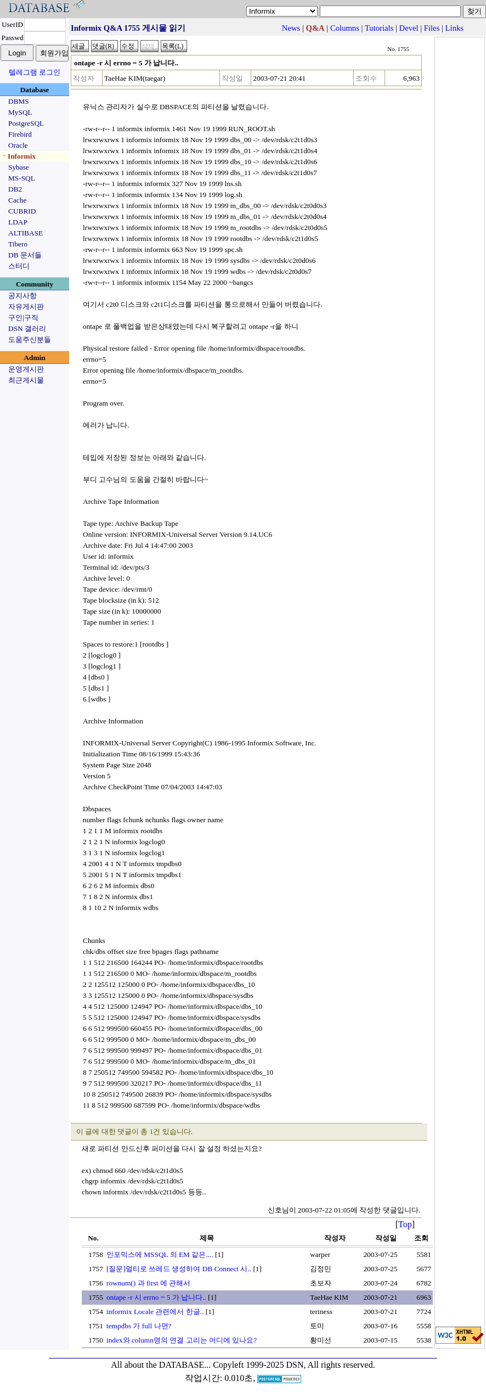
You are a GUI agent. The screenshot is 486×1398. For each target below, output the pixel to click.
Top (405, 1224)
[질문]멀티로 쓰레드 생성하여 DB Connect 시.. (178, 1269)
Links (454, 28)
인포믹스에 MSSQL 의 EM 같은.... (159, 1254)
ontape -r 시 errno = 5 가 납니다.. (156, 1297)
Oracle (18, 145)
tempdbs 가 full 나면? (139, 1326)
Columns (344, 28)
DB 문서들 (25, 255)
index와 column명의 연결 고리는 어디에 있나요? (181, 1340)
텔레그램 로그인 (34, 72)
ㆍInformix (18, 156)
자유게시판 (26, 306)
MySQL (20, 112)
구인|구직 (23, 317)
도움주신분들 (29, 339)
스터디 (19, 266)
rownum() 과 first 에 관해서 (148, 1283)
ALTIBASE (25, 233)
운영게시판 (26, 369)
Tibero (17, 244)
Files (432, 28)
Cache (17, 200)
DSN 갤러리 (27, 328)
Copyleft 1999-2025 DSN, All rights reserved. (294, 1364)
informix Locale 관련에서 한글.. (155, 1311)
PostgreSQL (26, 123)
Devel (409, 28)
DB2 (15, 189)
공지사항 (22, 295)
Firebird (20, 134)
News (291, 28)
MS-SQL (21, 178)
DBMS (18, 101)
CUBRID (22, 211)
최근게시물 (26, 380)
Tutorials (379, 28)
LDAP (17, 222)
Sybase (18, 167)
